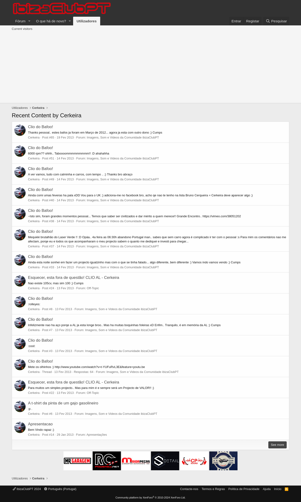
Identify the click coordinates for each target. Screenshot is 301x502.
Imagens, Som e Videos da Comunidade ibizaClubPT (123, 137)
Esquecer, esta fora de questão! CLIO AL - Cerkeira (73, 277)
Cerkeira (34, 137)
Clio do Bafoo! (40, 127)
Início (277, 489)
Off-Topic (93, 288)
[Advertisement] (150, 68)
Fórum (20, 21)
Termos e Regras (213, 489)
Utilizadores (87, 21)
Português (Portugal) (60, 489)
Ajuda (267, 489)
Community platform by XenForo (150, 497)
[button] (29, 21)
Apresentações (97, 434)
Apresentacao (40, 424)
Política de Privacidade (243, 489)
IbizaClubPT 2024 (27, 489)
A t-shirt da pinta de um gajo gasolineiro (63, 403)
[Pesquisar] (276, 21)
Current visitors (22, 29)
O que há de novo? (51, 21)
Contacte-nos (189, 489)
